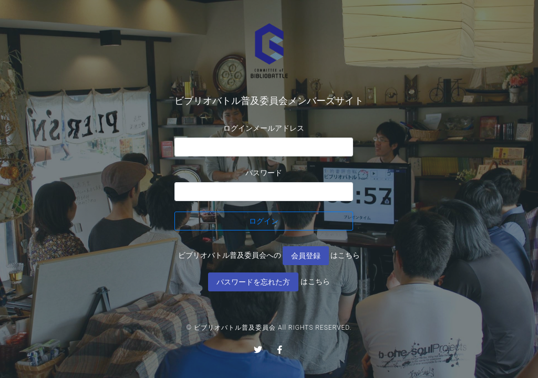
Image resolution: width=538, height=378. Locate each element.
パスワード (263, 173)
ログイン (263, 221)
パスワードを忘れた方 (253, 282)
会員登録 (305, 255)
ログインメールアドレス (263, 128)
